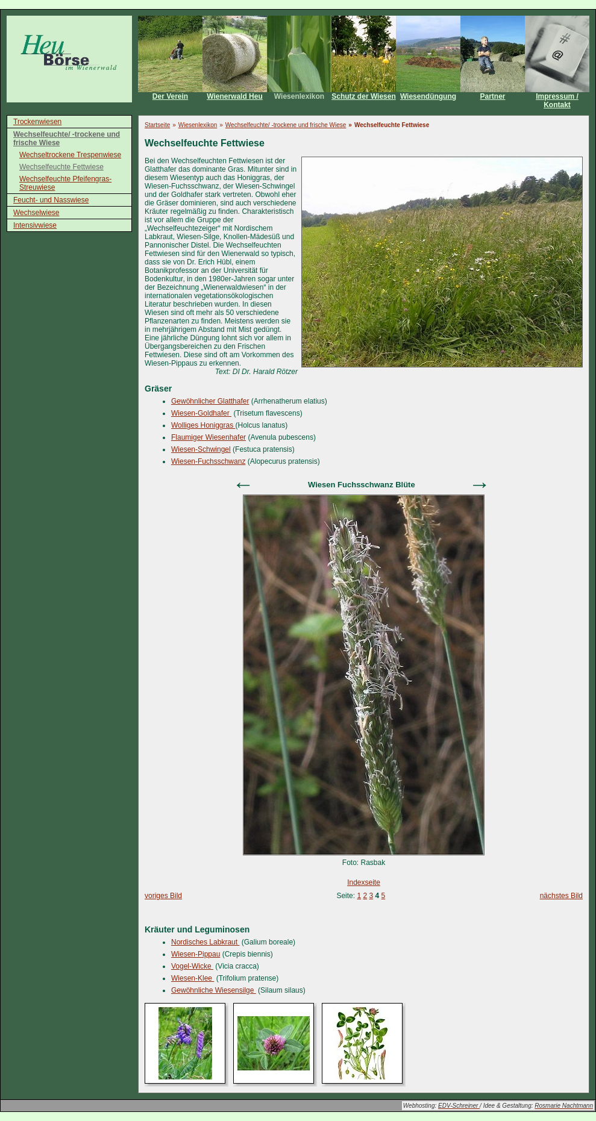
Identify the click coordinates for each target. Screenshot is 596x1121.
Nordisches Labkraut (205, 942)
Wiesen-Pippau (195, 954)
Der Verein (170, 96)
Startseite (157, 125)
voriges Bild (163, 895)
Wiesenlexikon (299, 96)
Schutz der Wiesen (363, 96)
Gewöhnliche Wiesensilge (213, 990)
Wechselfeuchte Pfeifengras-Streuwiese (65, 183)
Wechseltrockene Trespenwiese (70, 155)
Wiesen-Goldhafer (201, 413)
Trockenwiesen (37, 121)
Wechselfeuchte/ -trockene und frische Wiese (66, 138)
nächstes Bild (561, 895)
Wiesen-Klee (192, 978)
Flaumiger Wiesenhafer (208, 437)
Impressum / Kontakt (557, 100)
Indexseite (363, 882)
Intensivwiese (35, 225)
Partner (492, 96)
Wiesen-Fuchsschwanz (208, 461)
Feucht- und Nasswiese (51, 200)
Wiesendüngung (428, 96)
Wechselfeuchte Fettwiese (61, 167)
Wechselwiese (36, 212)
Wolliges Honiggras (203, 425)
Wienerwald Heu (235, 96)
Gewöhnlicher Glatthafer (210, 401)
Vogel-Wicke (192, 966)
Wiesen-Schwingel (201, 449)
